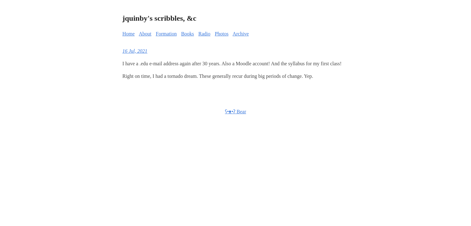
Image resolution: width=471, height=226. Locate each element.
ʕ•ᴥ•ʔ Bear (235, 111)
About (145, 33)
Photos (222, 33)
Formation (166, 33)
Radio (204, 33)
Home (129, 33)
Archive (241, 33)
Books (187, 33)
